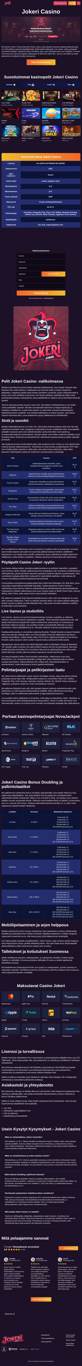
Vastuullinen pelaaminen (70, 1344)
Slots (71, 85)
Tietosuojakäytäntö (47, 1338)
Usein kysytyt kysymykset (70, 1336)
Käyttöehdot (45, 1335)
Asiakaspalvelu (46, 1342)
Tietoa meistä (70, 1340)
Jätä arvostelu (68, 1248)
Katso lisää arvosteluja (41, 1299)
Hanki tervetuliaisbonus (41, 62)
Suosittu (11, 85)
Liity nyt (72, 3)
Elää (31, 85)
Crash (51, 85)
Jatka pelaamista (60, 3)
